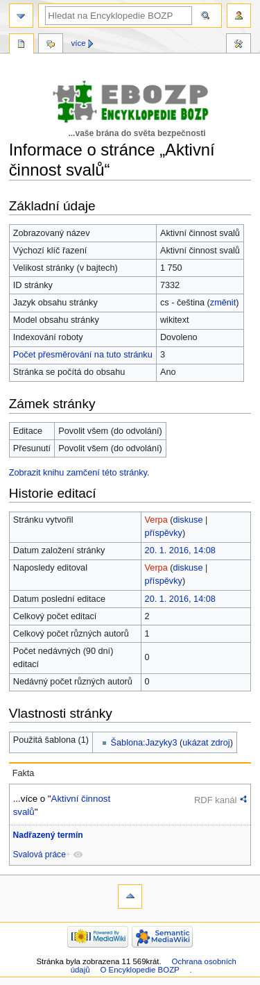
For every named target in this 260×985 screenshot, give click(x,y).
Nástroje (238, 45)
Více (78, 43)
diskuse (188, 520)
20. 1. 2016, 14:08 (180, 550)
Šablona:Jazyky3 (144, 743)
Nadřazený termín (48, 835)
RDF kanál (215, 800)
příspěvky (163, 533)
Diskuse (50, 45)
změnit (223, 303)
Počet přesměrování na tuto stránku (83, 355)
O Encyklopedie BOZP (139, 970)
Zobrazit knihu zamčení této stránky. (79, 473)
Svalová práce (39, 854)
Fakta (23, 773)
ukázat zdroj (205, 743)
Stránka (21, 45)
